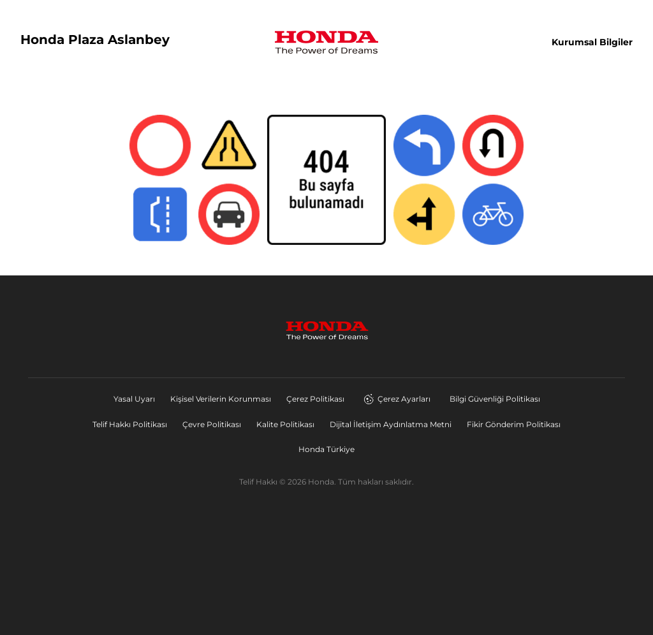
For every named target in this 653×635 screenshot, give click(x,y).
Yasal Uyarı (134, 399)
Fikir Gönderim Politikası (514, 424)
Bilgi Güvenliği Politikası (495, 399)
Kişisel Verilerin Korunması (220, 399)
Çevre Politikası (211, 424)
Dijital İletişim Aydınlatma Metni (390, 424)
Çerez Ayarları (396, 399)
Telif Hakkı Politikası (129, 424)
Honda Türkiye (326, 449)
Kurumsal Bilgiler (592, 42)
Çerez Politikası (315, 399)
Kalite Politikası (285, 424)
